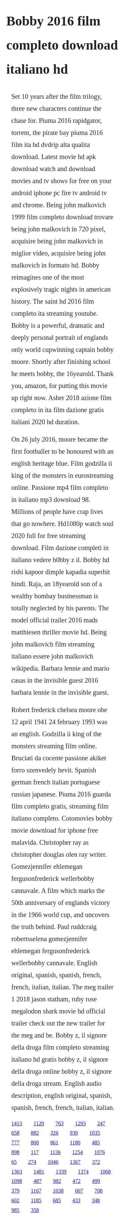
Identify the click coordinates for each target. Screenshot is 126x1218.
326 (54, 1133)
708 (98, 1191)
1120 (39, 1123)
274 (32, 1162)
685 (57, 1200)
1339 (61, 1171)
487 (38, 1181)
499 (96, 1181)
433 (76, 1200)
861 (54, 1142)
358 (35, 1210)
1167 (36, 1191)
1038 (58, 1191)
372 (96, 1162)
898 (15, 1152)
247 (101, 1123)
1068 (105, 1171)
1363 (16, 1171)
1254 (77, 1152)
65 (14, 1162)
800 (35, 1142)
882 (35, 1133)
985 (15, 1210)
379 (15, 1191)
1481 (39, 1171)
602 (15, 1200)
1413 (16, 1123)
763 (59, 1123)
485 (96, 1142)
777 (15, 1142)
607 (79, 1191)
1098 (16, 1181)
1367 (75, 1162)
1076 (99, 1152)
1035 (94, 1133)
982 (57, 1181)
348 (96, 1200)
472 (77, 1181)
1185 (36, 1200)
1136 (55, 1152)
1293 (80, 1123)
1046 (53, 1162)
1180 (75, 1142)
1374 (83, 1171)
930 (74, 1133)
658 (15, 1133)
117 (35, 1152)
